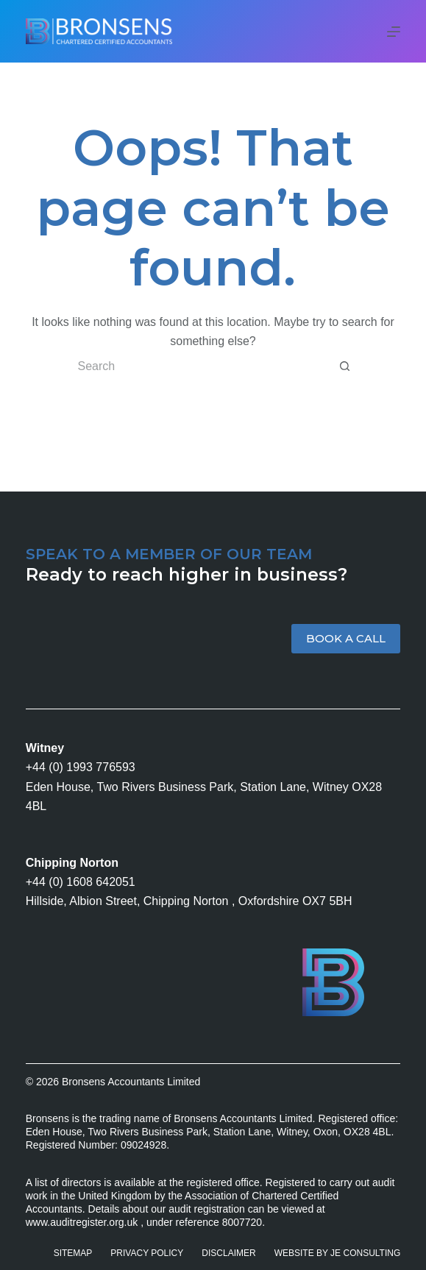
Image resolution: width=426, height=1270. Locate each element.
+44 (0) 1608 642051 (80, 882)
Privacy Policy (146, 1253)
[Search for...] (197, 366)
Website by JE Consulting (337, 1253)
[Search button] (345, 366)
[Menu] (393, 31)
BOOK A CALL (346, 638)
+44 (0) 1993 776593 (80, 767)
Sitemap (73, 1253)
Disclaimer (228, 1253)
